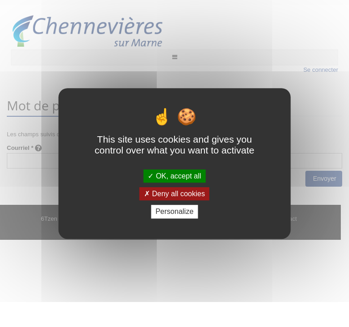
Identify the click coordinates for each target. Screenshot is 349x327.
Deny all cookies (174, 194)
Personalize (174, 212)
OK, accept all (174, 176)
